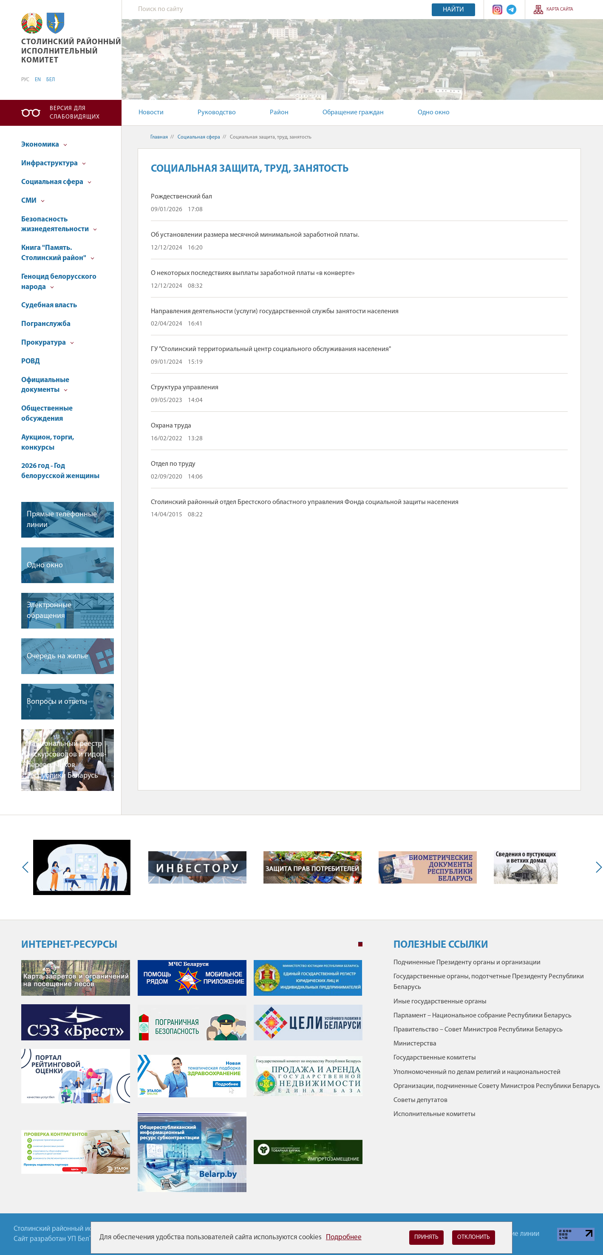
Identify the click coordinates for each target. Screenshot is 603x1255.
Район (279, 112)
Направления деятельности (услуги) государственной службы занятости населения (275, 311)
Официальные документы (45, 385)
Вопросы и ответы (57, 702)
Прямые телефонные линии (62, 519)
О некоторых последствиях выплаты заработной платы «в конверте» (253, 273)
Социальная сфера (56, 182)
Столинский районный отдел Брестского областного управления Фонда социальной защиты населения (305, 502)
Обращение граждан (353, 112)
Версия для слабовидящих (75, 112)
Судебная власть (49, 305)
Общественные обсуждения (47, 413)
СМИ (33, 200)
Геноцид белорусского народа (58, 282)
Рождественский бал (181, 196)
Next (597, 867)
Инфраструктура (53, 163)
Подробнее (344, 1237)
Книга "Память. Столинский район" (57, 253)
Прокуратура (47, 342)
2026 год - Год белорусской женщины (60, 471)
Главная (159, 137)
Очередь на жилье (57, 656)
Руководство (217, 112)
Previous (27, 867)
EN (38, 79)
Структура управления (184, 387)
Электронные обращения (49, 610)
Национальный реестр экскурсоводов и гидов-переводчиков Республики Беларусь (67, 760)
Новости (151, 112)
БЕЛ (50, 79)
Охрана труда (171, 425)
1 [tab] (360, 944)
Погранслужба (46, 324)
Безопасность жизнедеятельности (59, 224)
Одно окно (434, 112)
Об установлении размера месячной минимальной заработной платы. (255, 235)
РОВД (30, 361)
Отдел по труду (173, 464)
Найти (453, 9)
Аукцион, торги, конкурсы (47, 442)
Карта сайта (559, 9)
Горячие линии (516, 1234)
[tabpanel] (191, 1080)
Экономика (44, 144)
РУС (25, 79)
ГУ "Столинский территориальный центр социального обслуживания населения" (271, 349)
